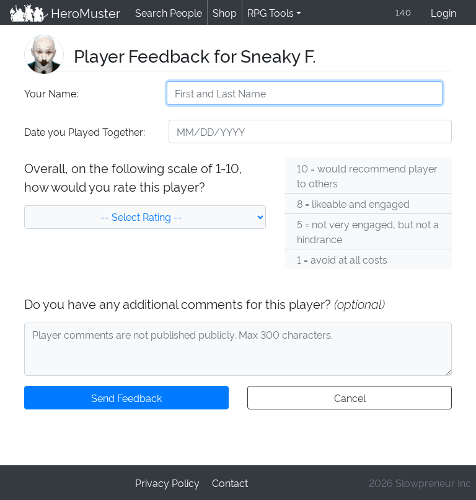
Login (443, 13)
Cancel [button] (349, 398)
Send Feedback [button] (126, 398)
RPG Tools (268, 13)
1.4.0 (402, 12)
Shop (222, 13)
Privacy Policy (168, 482)
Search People (166, 13)
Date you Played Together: (84, 132)
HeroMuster (64, 13)
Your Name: (50, 94)
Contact (229, 482)
